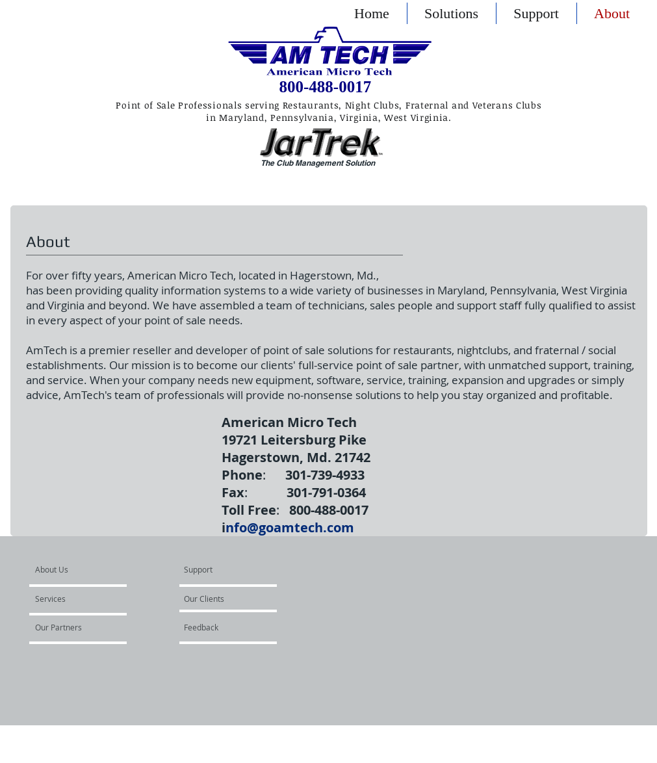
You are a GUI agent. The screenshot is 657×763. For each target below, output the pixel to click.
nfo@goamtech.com (289, 527)
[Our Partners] (72, 628)
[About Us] (85, 570)
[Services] (72, 599)
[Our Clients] (219, 599)
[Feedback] (230, 628)
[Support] (215, 570)
